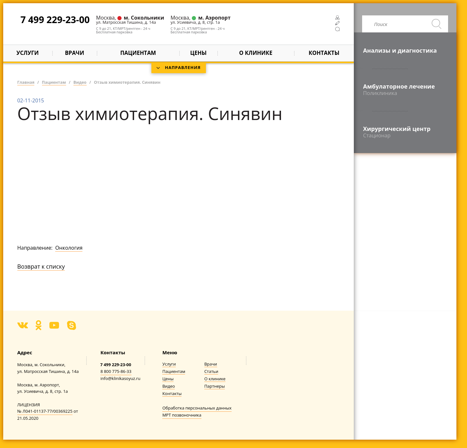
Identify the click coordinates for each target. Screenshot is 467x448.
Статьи (211, 371)
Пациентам (173, 371)
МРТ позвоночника (181, 415)
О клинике (214, 379)
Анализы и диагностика (400, 50)
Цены (198, 52)
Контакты (324, 52)
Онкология (68, 247)
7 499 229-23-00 (55, 19)
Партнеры (214, 386)
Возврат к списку (41, 266)
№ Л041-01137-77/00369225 (44, 411)
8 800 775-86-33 (116, 371)
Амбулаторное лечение (405, 89)
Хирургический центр (405, 132)
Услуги (27, 52)
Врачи (74, 52)
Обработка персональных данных (196, 408)
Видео (168, 386)
